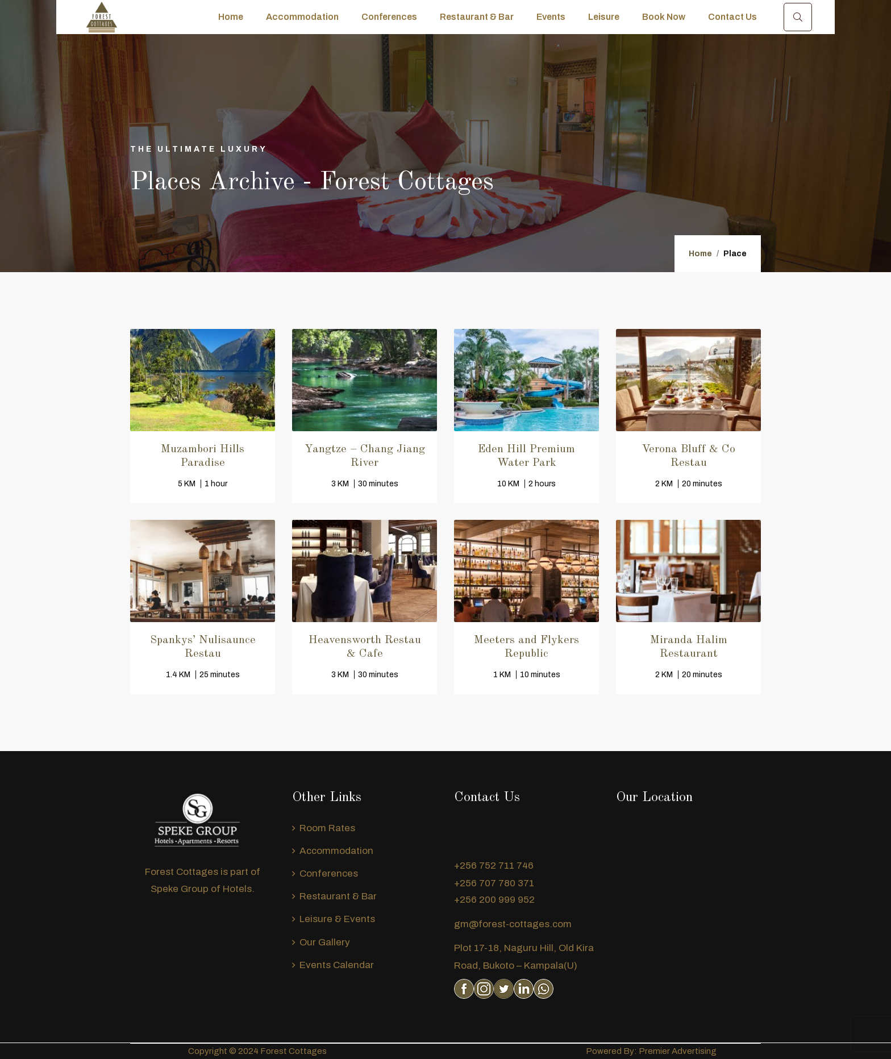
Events (550, 17)
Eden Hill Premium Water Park (526, 456)
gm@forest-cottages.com (513, 924)
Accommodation (302, 17)
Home (230, 17)
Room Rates (327, 828)
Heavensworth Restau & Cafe (365, 647)
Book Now (663, 17)
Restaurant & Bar (477, 17)
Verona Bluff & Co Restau (688, 456)
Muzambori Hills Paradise (202, 456)
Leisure (603, 17)
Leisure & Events (337, 919)
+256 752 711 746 (494, 865)
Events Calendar (336, 965)
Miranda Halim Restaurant (688, 647)
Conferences (389, 17)
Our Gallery (324, 942)
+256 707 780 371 (494, 883)
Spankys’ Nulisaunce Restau (203, 647)
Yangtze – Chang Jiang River (365, 456)
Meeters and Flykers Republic (526, 647)
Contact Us (732, 17)
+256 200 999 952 (494, 899)
